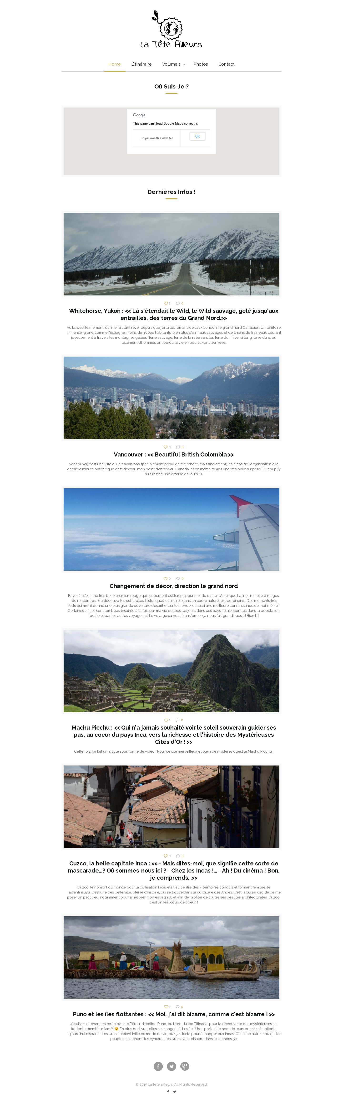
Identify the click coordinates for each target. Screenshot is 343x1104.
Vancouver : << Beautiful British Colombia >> (174, 454)
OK (197, 136)
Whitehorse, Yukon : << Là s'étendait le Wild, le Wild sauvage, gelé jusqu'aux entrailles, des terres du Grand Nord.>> (173, 314)
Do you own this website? (157, 138)
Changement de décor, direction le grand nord (174, 586)
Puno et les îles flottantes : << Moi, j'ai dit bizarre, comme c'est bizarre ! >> (174, 1014)
